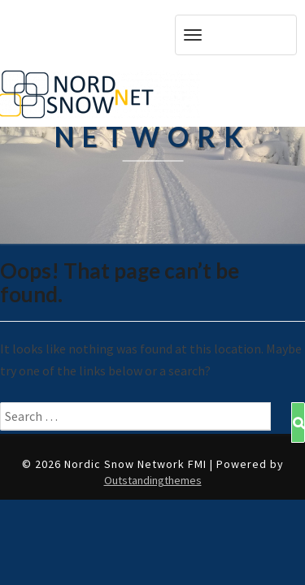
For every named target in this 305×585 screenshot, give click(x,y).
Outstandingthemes (153, 480)
